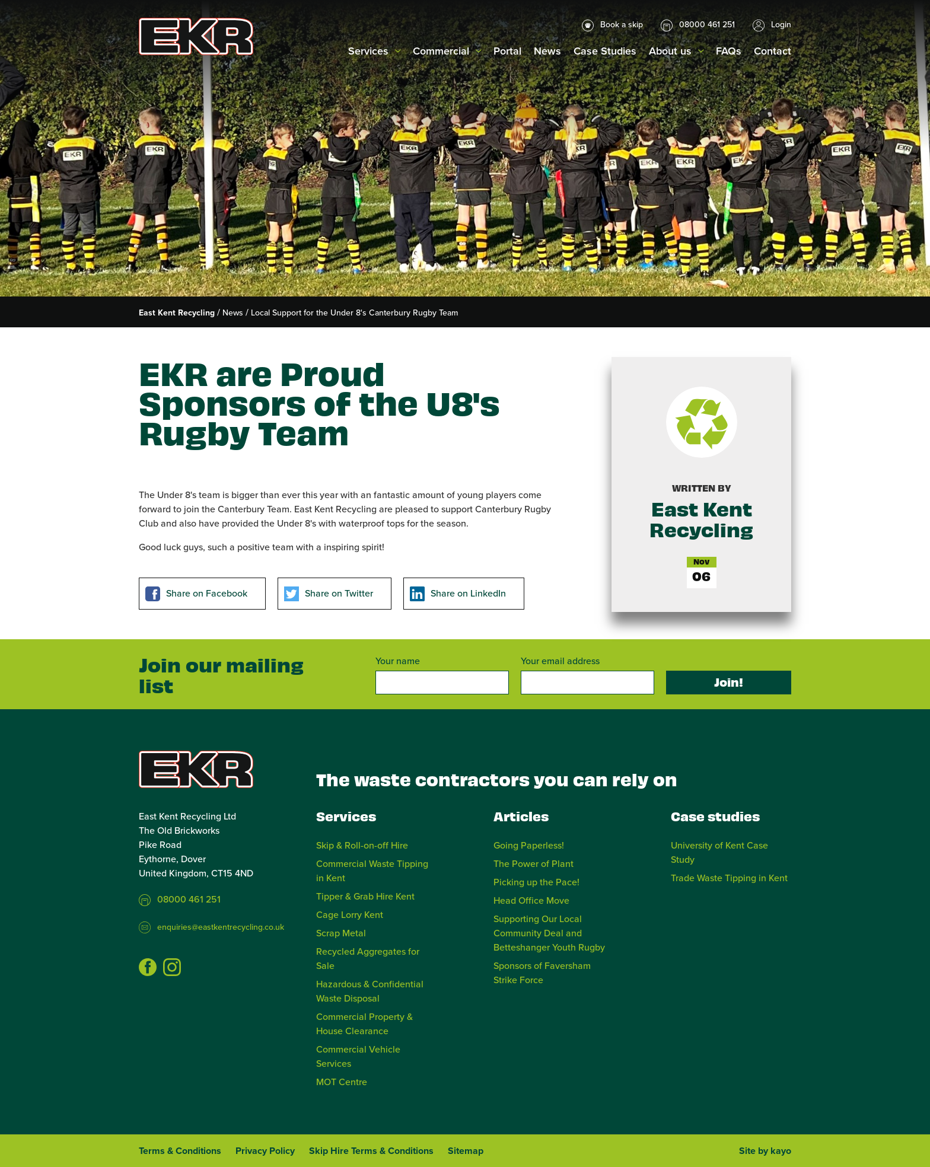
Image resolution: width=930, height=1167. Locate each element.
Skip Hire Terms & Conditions (371, 1151)
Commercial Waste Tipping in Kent (372, 870)
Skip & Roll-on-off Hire (362, 845)
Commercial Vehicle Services (358, 1056)
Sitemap (465, 1151)
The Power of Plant (533, 863)
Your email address (560, 660)
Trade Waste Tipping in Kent (729, 877)
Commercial (441, 51)
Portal (507, 51)
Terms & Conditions (180, 1151)
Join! (728, 681)
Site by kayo (765, 1151)
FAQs (728, 51)
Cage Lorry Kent (349, 914)
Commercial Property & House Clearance (364, 1023)
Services (368, 51)
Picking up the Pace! (536, 881)
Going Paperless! (528, 845)
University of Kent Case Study (719, 852)
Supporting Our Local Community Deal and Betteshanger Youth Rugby (549, 933)
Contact (772, 51)
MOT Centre (341, 1081)
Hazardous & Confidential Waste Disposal (369, 991)
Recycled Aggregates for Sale (367, 958)
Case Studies (605, 51)
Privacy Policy (265, 1151)
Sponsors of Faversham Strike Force (542, 972)
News (547, 51)
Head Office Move (531, 900)
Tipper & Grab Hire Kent (365, 896)
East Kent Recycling (177, 312)
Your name (397, 660)
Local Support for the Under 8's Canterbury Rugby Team (354, 312)
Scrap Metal (341, 932)
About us (670, 51)
